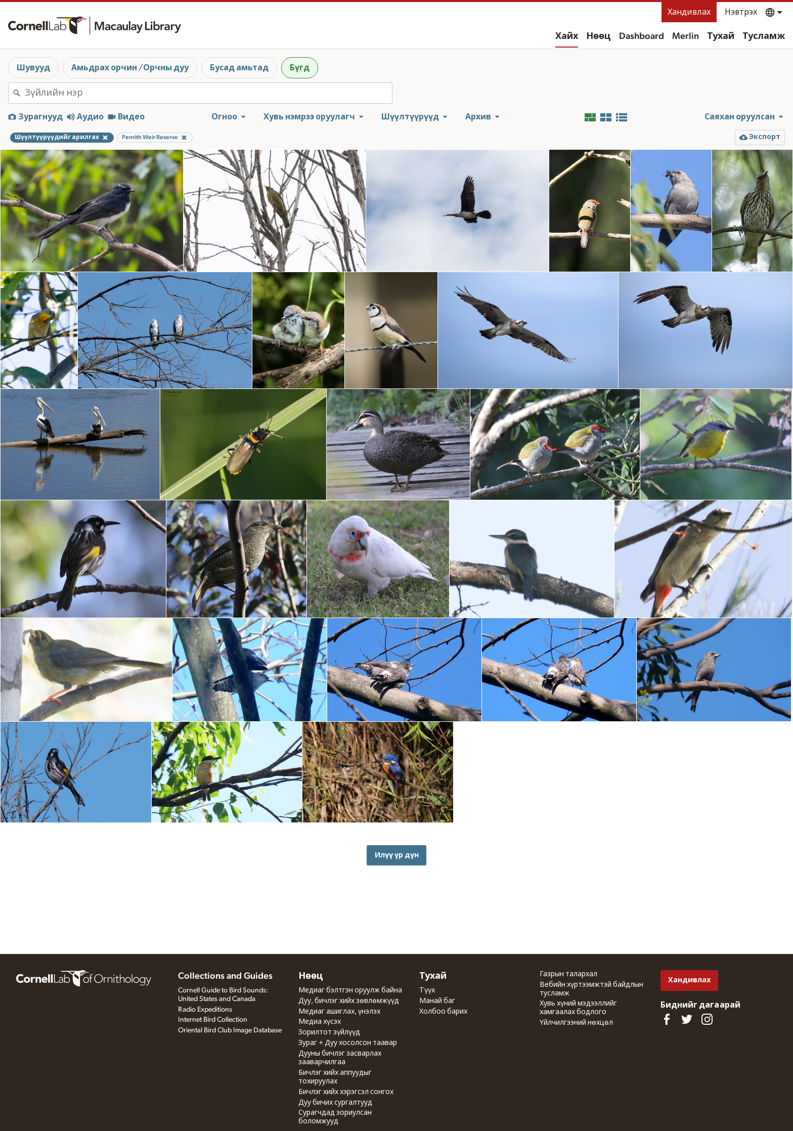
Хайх (566, 36)
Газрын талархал (568, 974)
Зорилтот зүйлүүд (329, 1032)
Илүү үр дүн (397, 855)
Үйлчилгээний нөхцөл (576, 1022)
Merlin (685, 36)
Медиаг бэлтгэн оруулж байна (350, 990)
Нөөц (598, 36)
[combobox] (208, 93)
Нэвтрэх (741, 12)
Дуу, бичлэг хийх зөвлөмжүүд (348, 1001)
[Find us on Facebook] (666, 1019)
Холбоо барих (443, 1011)
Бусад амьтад (239, 68)
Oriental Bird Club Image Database (230, 1030)
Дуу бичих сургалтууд (335, 1102)
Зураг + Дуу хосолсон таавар (347, 1043)
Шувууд (33, 68)
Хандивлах (689, 12)
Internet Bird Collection (212, 1019)
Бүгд (300, 68)
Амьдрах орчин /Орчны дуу (130, 68)
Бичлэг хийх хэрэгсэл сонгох (345, 1092)
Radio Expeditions (205, 1009)
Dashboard (641, 36)
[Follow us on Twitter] (687, 1019)
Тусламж (763, 36)
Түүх (427, 990)
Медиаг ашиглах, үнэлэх (339, 1011)
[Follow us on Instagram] (707, 1019)
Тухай (720, 36)
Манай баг (437, 1001)
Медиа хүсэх (319, 1021)
